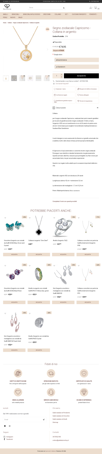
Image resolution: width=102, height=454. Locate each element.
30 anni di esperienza (84, 101)
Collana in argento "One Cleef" (38, 240)
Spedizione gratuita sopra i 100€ (63, 101)
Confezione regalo (60, 95)
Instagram (9, 437)
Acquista (81, 76)
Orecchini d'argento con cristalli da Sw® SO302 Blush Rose (14, 289)
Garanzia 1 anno (60, 89)
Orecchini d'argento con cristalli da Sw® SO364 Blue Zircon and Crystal (14, 243)
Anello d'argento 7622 (60, 240)
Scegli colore (58, 54)
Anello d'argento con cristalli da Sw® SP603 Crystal (38, 337)
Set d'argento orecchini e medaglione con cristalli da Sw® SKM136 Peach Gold (12, 338)
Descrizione (61, 108)
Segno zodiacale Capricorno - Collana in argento (26, 22)
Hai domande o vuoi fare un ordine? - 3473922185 (72, 81)
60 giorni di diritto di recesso (87, 89)
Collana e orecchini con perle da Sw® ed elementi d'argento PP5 (87, 290)
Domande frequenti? (62, 83)
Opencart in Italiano (50, 451)
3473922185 (95, 1)
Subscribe (43, 419)
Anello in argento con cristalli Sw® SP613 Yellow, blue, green (38, 289)
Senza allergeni (83, 95)
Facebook (9, 439)
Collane (10, 22)
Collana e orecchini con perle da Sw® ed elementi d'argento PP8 (87, 243)
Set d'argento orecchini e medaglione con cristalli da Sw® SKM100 (61, 290)
